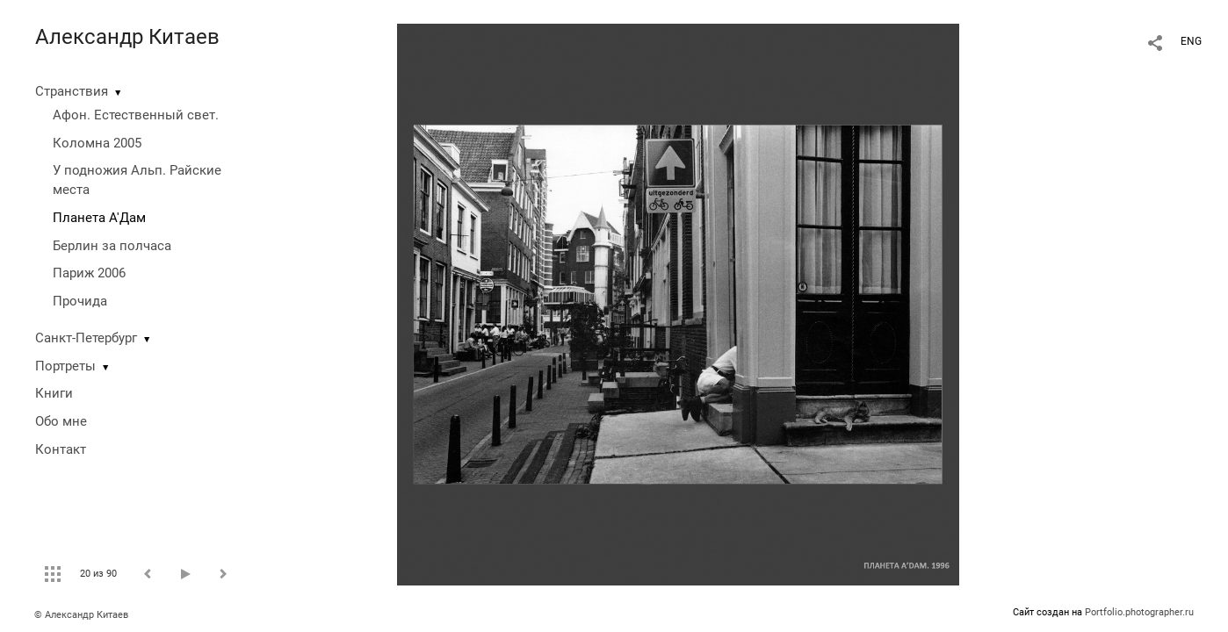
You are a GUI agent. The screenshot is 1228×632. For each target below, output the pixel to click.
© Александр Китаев (81, 615)
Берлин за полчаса (112, 246)
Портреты (65, 366)
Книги (54, 393)
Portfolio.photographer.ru (1139, 612)
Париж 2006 (89, 273)
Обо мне (61, 421)
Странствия (71, 91)
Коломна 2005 (97, 143)
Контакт (60, 449)
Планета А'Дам (99, 218)
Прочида (80, 301)
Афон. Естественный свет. (136, 115)
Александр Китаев (127, 37)
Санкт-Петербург (86, 338)
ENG (1191, 41)
